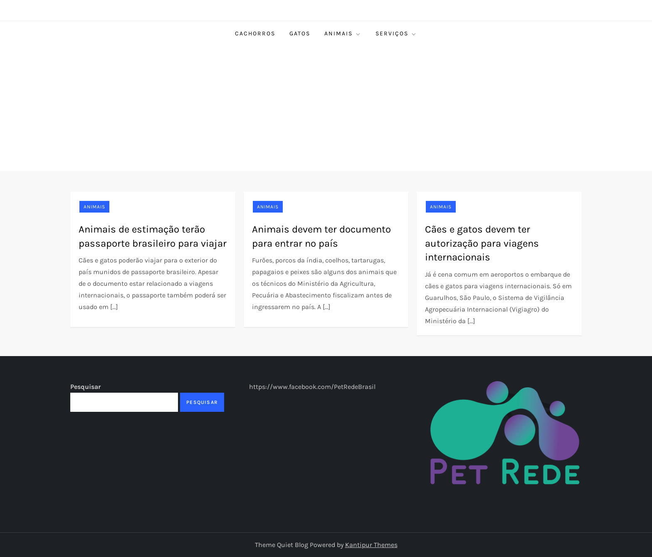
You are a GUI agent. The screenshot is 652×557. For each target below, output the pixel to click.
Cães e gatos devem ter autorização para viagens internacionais (482, 243)
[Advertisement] (326, 108)
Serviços (396, 33)
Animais (342, 33)
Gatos (299, 33)
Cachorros (255, 33)
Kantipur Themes (371, 545)
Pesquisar (85, 387)
